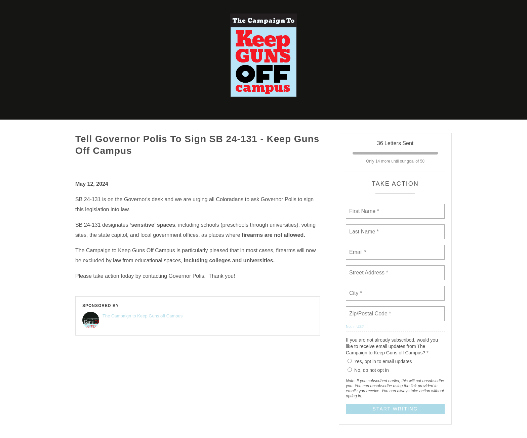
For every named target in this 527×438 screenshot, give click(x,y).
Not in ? (355, 326)
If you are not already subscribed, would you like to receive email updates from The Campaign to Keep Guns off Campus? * (392, 346)
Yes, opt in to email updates (380, 361)
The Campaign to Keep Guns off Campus (143, 315)
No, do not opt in (368, 370)
